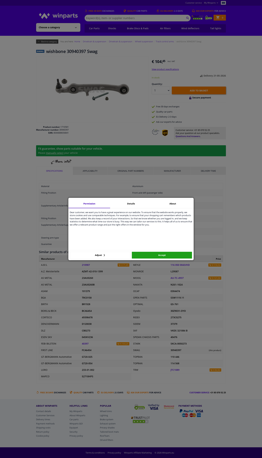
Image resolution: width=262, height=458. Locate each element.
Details (131, 203)
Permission (89, 203)
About (172, 203)
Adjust (100, 255)
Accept (162, 255)
